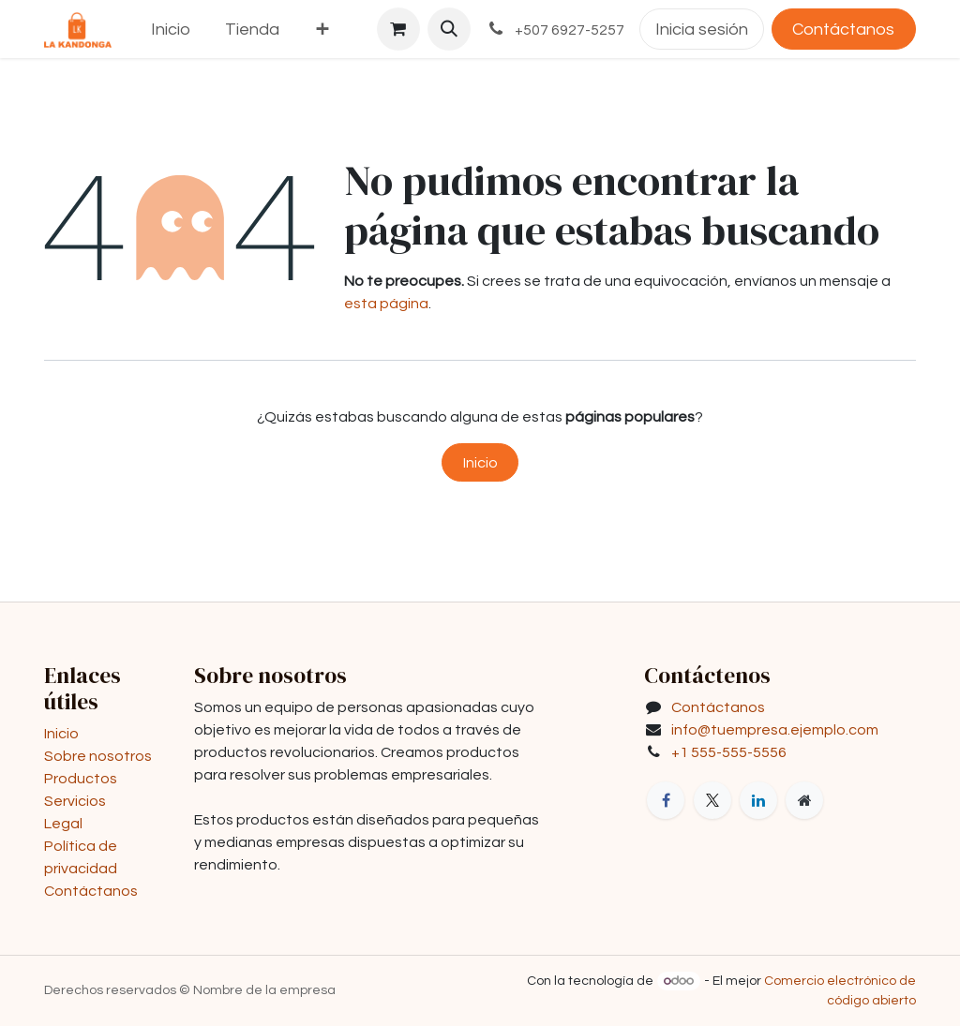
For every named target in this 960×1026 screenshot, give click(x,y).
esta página (386, 303)
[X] (712, 800)
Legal (63, 823)
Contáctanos (843, 29)
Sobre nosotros (98, 756)
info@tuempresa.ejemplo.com (774, 729)
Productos (80, 778)
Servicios (75, 801)
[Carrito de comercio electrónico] (398, 29)
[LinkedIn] (758, 800)
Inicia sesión (701, 29)
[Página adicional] (804, 800)
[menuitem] (171, 29)
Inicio (480, 462)
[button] (449, 29)
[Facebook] (665, 800)
